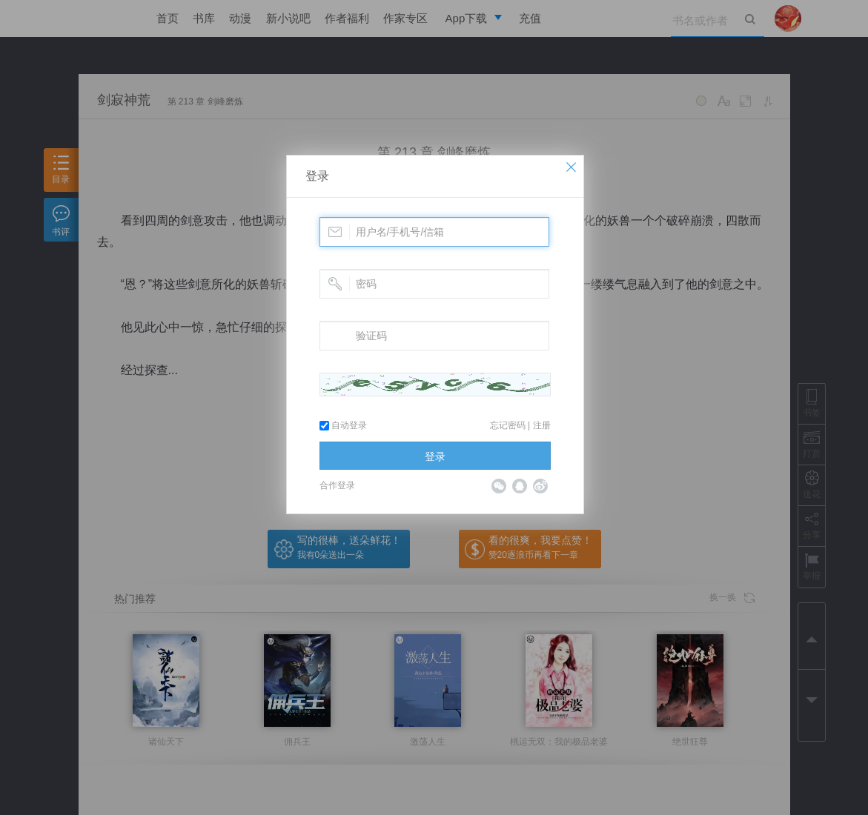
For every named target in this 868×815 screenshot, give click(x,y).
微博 (540, 486)
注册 (542, 425)
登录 (317, 176)
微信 (498, 486)
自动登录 (343, 425)
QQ (519, 486)
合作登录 (337, 485)
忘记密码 (508, 425)
